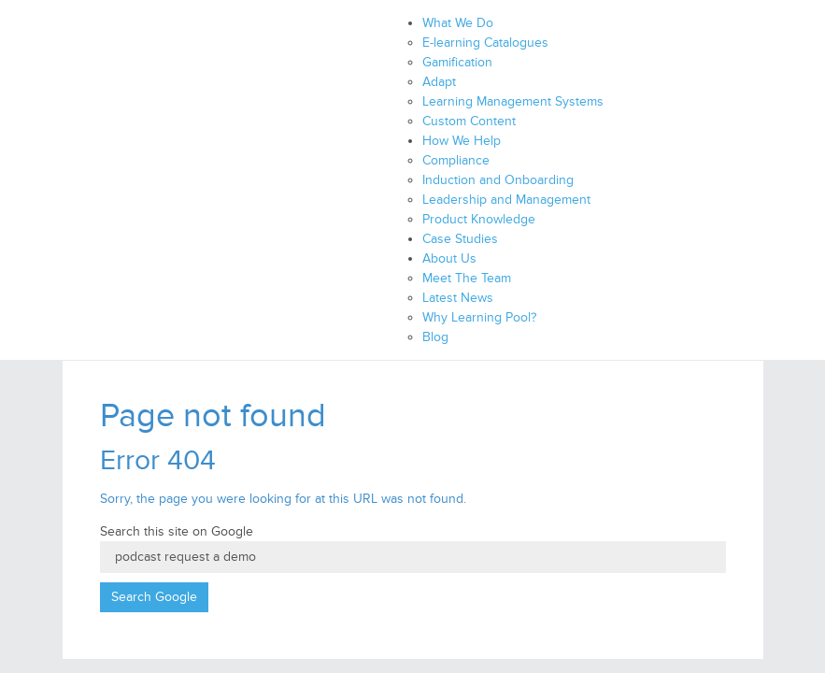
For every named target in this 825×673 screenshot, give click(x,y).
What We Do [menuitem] (457, 23)
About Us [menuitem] (449, 258)
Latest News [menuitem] (457, 298)
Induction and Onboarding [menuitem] (498, 180)
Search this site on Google (176, 531)
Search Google (154, 597)
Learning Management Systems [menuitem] (513, 101)
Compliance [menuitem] (456, 160)
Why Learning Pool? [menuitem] (479, 317)
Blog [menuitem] (435, 337)
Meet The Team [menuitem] (466, 278)
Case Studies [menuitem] (460, 239)
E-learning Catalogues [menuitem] (485, 42)
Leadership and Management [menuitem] (506, 200)
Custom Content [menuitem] (469, 121)
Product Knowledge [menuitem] (478, 219)
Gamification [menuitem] (457, 62)
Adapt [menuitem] (439, 82)
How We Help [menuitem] (461, 141)
